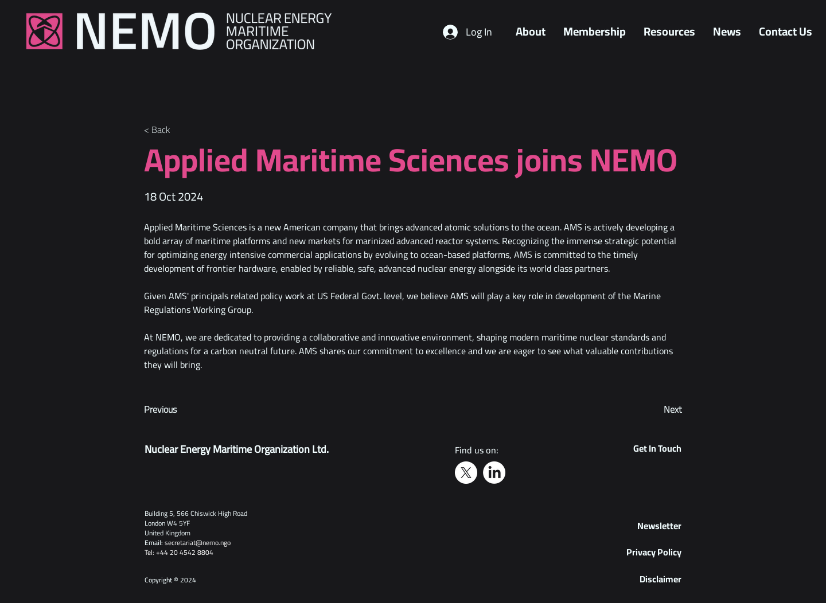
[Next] (653, 409)
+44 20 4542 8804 (184, 552)
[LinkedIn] (494, 472)
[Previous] (182, 409)
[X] (466, 472)
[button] (659, 525)
